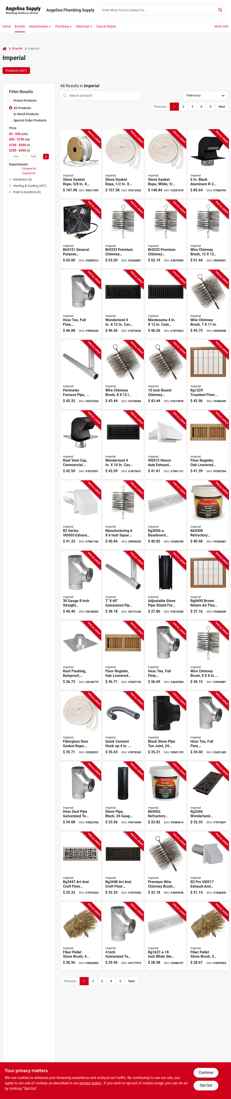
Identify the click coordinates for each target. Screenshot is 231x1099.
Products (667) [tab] (16, 70)
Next (222, 106)
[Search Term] (161, 10)
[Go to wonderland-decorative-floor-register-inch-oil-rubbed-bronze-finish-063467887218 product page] (208, 796)
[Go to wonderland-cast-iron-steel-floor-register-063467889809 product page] (123, 445)
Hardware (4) (22, 179)
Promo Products (25, 100)
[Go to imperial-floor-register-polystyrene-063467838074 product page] (208, 445)
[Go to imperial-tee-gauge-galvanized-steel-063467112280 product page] (165, 655)
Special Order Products (30, 120)
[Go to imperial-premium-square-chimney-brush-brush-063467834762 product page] (123, 515)
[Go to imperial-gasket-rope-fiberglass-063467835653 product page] (123, 164)
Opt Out (206, 1085)
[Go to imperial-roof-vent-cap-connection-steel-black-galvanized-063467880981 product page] (80, 445)
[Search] (220, 10)
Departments (38, 26)
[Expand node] (11, 179)
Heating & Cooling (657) (29, 186)
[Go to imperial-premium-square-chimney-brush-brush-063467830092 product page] (208, 234)
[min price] (16, 156)
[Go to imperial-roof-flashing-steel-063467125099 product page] (80, 655)
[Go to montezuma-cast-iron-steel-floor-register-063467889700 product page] (165, 304)
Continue (206, 1072)
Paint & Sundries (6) (27, 192)
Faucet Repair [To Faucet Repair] (106, 26)
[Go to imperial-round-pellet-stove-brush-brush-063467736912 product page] (80, 936)
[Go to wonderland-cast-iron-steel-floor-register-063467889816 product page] (123, 304)
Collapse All (29, 168)
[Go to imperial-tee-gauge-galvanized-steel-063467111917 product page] (80, 304)
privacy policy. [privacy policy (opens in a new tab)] (90, 1083)
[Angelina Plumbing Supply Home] (22, 10)
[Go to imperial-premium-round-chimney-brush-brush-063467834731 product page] (165, 374)
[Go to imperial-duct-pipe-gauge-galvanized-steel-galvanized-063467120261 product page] (123, 585)
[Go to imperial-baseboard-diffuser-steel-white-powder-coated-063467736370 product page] (165, 936)
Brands (20, 26)
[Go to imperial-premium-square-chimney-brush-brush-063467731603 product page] (208, 655)
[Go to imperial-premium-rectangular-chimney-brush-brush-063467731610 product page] (123, 374)
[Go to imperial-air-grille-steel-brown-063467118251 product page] (208, 585)
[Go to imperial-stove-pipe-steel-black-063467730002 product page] (123, 796)
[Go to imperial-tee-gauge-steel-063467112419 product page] (208, 725)
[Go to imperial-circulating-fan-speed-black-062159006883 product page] (80, 234)
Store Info (222, 26)
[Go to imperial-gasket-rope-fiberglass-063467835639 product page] (165, 164)
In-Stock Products (26, 114)
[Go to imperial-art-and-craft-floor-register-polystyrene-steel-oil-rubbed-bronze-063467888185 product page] (123, 866)
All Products (22, 108)
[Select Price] (46, 156)
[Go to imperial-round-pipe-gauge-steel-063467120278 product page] (80, 374)
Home (6, 26)
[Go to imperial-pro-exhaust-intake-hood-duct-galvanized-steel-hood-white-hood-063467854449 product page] (208, 866)
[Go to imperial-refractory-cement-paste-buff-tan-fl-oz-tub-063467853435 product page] (208, 515)
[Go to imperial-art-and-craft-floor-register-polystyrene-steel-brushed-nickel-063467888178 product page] (80, 866)
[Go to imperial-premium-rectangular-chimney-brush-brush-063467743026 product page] (208, 304)
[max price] (33, 156)
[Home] (4, 48)
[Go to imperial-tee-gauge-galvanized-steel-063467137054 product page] (80, 585)
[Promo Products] (10, 100)
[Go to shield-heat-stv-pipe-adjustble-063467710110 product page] (165, 585)
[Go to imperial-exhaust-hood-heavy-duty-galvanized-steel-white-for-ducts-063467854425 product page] (165, 445)
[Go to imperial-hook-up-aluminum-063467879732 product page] (123, 725)
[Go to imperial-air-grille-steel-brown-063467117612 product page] (208, 374)
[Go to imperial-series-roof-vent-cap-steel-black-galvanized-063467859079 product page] (208, 164)
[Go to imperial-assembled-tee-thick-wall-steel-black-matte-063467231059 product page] (165, 725)
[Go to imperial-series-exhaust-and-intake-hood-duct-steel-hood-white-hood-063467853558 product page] (80, 515)
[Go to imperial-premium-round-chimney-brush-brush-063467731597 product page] (165, 866)
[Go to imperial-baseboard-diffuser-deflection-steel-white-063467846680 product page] (165, 515)
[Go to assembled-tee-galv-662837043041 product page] (123, 936)
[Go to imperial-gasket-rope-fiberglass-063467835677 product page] (80, 164)
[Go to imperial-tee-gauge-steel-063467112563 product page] (80, 796)
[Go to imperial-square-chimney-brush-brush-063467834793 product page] (123, 234)
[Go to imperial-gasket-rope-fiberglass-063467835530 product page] (80, 725)
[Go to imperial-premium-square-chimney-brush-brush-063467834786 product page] (165, 234)
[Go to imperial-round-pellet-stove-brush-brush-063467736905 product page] (208, 936)
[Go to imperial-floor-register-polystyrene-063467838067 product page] (123, 655)
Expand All (28, 173)
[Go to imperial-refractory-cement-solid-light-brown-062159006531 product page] (165, 796)
